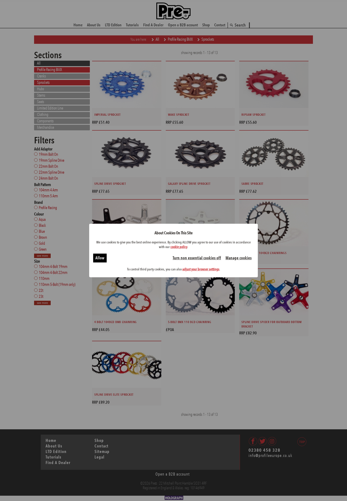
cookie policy (178, 247)
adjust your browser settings (200, 269)
